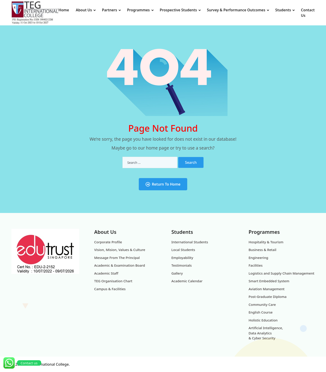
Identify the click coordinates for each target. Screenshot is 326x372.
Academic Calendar (187, 281)
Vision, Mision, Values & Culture (119, 249)
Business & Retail (262, 249)
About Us (84, 9)
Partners (109, 9)
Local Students (183, 249)
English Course (261, 312)
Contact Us (308, 12)
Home (63, 9)
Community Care (262, 304)
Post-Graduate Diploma (268, 296)
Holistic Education (263, 320)
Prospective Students (178, 9)
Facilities (256, 265)
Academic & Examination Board (119, 265)
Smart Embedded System (269, 281)
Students (283, 9)
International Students (189, 242)
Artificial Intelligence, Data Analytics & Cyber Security (266, 333)
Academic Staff (106, 273)
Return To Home (163, 184)
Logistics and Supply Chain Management (281, 273)
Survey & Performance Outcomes (236, 9)
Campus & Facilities (110, 289)
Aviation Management (267, 289)
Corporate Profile (108, 242)
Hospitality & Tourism (266, 242)
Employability (182, 257)
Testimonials (181, 265)
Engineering (258, 257)
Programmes (138, 9)
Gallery (177, 273)
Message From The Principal (117, 257)
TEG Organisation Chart (113, 281)
